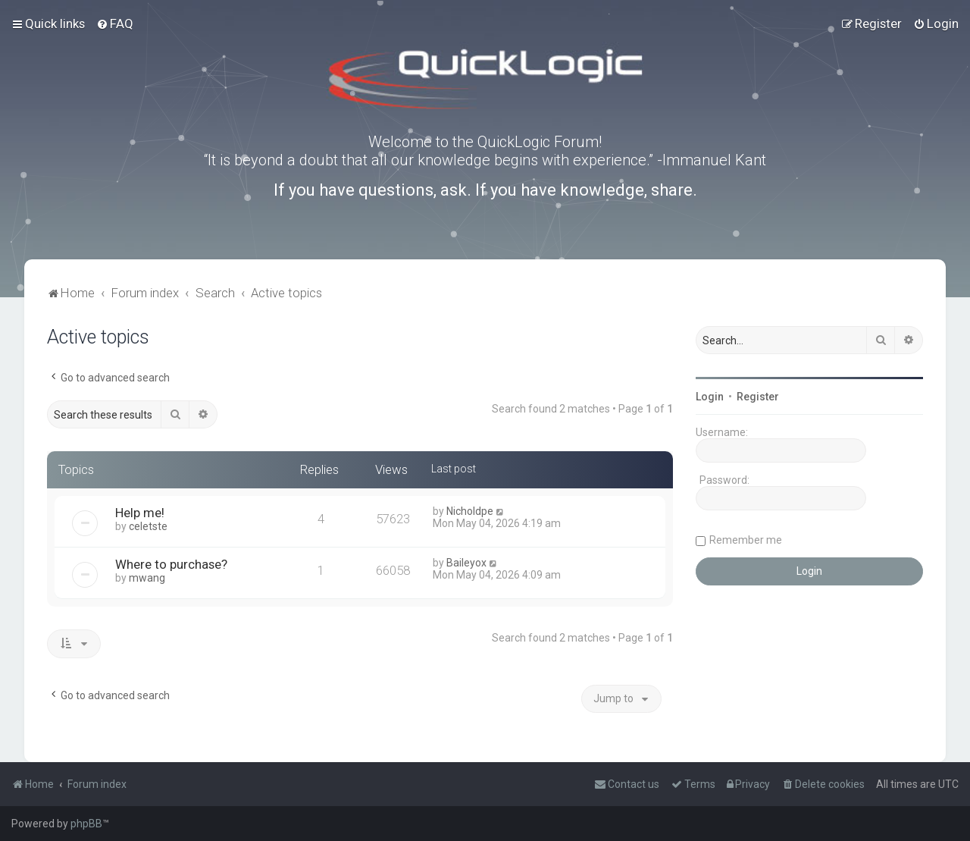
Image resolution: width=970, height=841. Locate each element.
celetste (148, 526)
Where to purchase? (171, 564)
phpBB (86, 823)
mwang (147, 578)
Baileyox (466, 563)
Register (758, 397)
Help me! (139, 512)
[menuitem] (114, 23)
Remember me (745, 540)
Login (710, 397)
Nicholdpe (469, 511)
